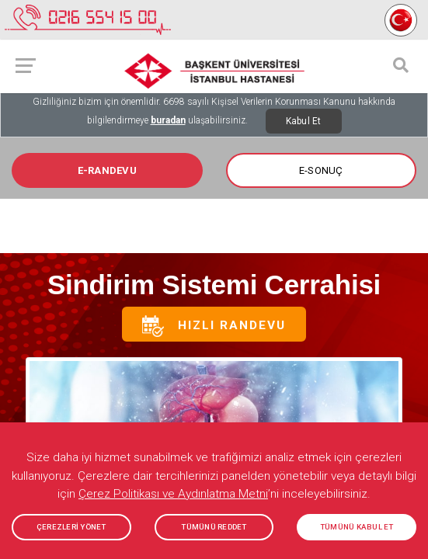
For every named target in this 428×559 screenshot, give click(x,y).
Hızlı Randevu (214, 326)
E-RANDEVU (107, 170)
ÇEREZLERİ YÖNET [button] (71, 527)
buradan (168, 120)
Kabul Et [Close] (304, 121)
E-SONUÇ (321, 170)
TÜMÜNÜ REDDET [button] (213, 527)
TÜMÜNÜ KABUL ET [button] (357, 527)
